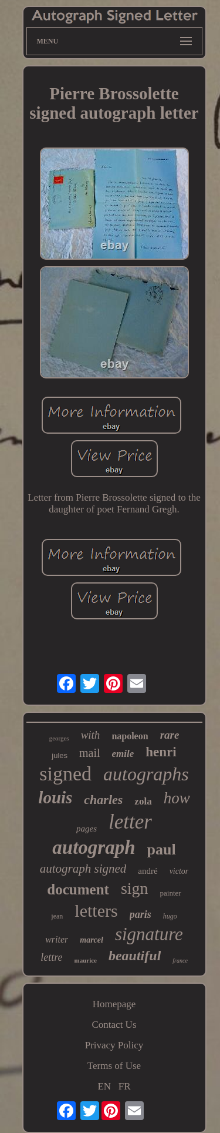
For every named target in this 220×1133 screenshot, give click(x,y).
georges (59, 738)
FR (125, 1086)
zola (142, 801)
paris (140, 914)
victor (179, 871)
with (90, 735)
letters (96, 910)
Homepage (114, 1004)
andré (147, 871)
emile (123, 753)
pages (86, 828)
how (177, 798)
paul (161, 849)
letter (130, 821)
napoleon (129, 736)
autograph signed (83, 869)
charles (103, 799)
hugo (170, 916)
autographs (146, 774)
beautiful (135, 955)
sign (134, 888)
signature (149, 934)
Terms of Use (114, 1065)
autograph (93, 847)
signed (65, 774)
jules (59, 755)
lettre (51, 957)
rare (170, 735)
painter (170, 893)
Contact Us (114, 1024)
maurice (85, 960)
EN (104, 1086)
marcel (91, 940)
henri (160, 752)
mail (89, 752)
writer (56, 939)
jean (57, 916)
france (180, 960)
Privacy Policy (114, 1045)
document (78, 889)
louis (55, 797)
